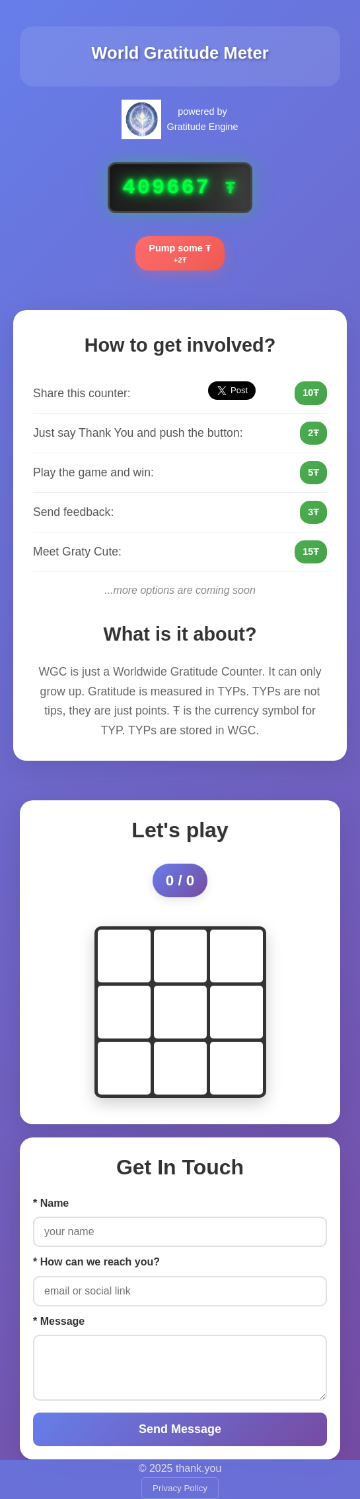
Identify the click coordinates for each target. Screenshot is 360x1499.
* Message (59, 1321)
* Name (51, 1203)
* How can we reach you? (96, 1261)
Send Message (180, 1429)
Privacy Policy (180, 1488)
